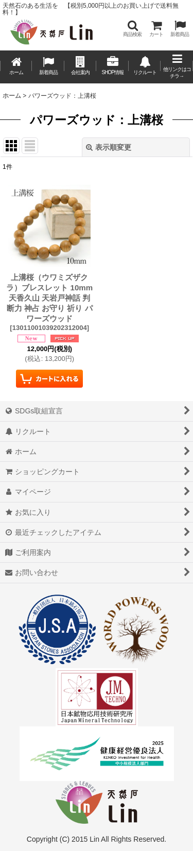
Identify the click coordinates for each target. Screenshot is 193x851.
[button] (132, 29)
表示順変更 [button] (108, 147)
